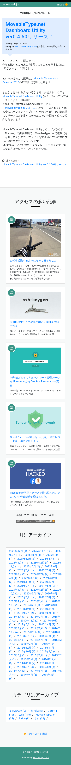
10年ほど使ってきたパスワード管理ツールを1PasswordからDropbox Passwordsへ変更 (34, 381)
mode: (61, 4)
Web (17, 46)
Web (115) (25, 714)
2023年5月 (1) (25, 570)
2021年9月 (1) (25, 585)
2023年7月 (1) (32, 566)
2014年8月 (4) (47, 667)
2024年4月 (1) (17, 562)
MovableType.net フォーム (20, 107)
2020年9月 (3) (32, 593)
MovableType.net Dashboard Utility (22, 96)
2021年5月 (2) (47, 585)
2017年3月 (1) (17, 628)
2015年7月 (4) (48, 651)
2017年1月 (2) (38, 628)
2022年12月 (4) (39, 574)
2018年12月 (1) (26, 609)
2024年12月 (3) (26, 558)
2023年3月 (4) (47, 570)
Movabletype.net (41, 757)
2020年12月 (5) (39, 589)
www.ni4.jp (10, 4)
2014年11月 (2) (26, 663)
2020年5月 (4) (47, 597)
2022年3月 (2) (30, 578)
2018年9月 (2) (25, 612)
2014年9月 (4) (25, 667)
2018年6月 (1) (47, 612)
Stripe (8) (24, 718)
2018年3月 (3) (17, 616)
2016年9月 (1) (25, 636)
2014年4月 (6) (29, 674)
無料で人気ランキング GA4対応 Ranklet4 (34, 521)
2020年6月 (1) (25, 597)
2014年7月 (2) (17, 670)
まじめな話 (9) (17, 710)
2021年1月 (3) (17, 589)
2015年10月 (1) (26, 651)
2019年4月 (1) (32, 605)
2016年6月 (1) (17, 639)
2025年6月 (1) (33, 554)
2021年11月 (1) (26, 581)
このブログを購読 (37, 733)
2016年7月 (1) (47, 636)
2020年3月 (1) (38, 601)
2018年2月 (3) (38, 616)
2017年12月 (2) (29, 620)
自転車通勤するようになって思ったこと (33, 260)
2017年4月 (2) (47, 624)
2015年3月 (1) (38, 655)
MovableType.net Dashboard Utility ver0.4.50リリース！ (30, 30)
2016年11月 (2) (32, 632)
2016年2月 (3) (29, 643)
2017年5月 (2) (25, 624)
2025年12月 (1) (18, 551)
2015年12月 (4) (26, 647)
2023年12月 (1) (39, 562)
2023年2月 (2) (17, 574)
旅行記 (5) (37, 710)
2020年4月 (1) (17, 601)
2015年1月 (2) (29, 659)
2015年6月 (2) (17, 655)
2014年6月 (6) (38, 670)
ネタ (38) (39, 718)
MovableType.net (29, 46)
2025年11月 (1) (41, 551)
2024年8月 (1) (48, 558)
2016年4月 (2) (38, 639)
